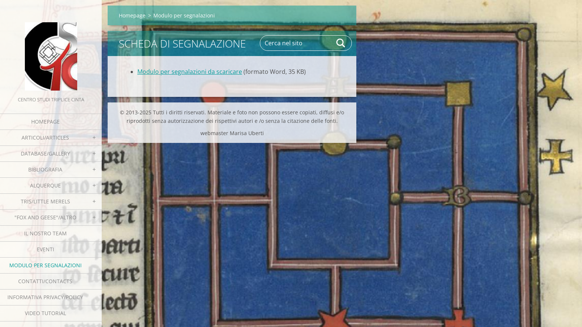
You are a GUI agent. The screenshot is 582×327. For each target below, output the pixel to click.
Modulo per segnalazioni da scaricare (189, 72)
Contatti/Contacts (45, 281)
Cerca (341, 43)
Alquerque (45, 185)
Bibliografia (45, 169)
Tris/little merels (45, 201)
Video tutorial (45, 313)
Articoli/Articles (45, 137)
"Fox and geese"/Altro (45, 217)
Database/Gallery (45, 153)
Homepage (45, 121)
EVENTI (45, 249)
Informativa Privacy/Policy (45, 297)
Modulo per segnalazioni (45, 265)
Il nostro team (45, 233)
